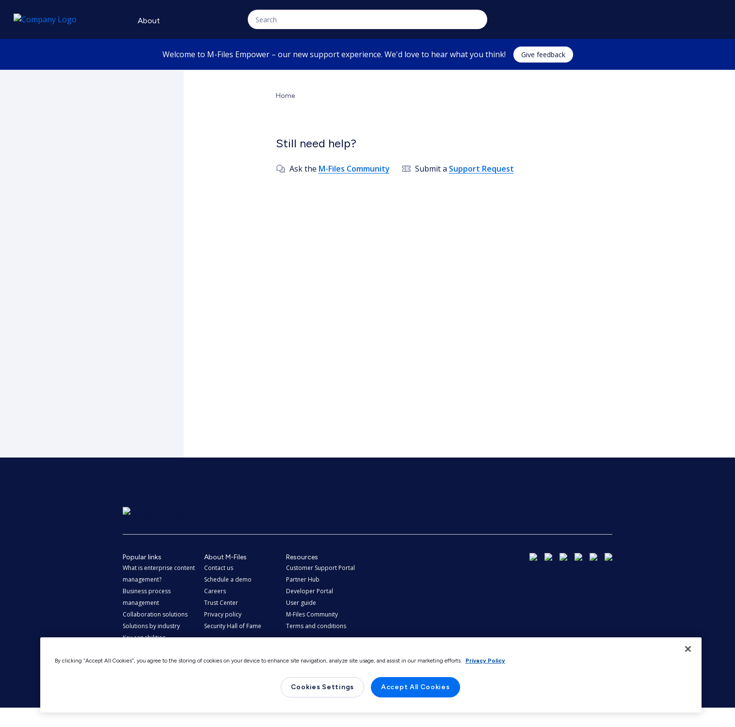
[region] (371, 674)
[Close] (688, 649)
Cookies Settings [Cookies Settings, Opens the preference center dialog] (322, 687)
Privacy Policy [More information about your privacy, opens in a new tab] (485, 660)
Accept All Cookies (415, 687)
